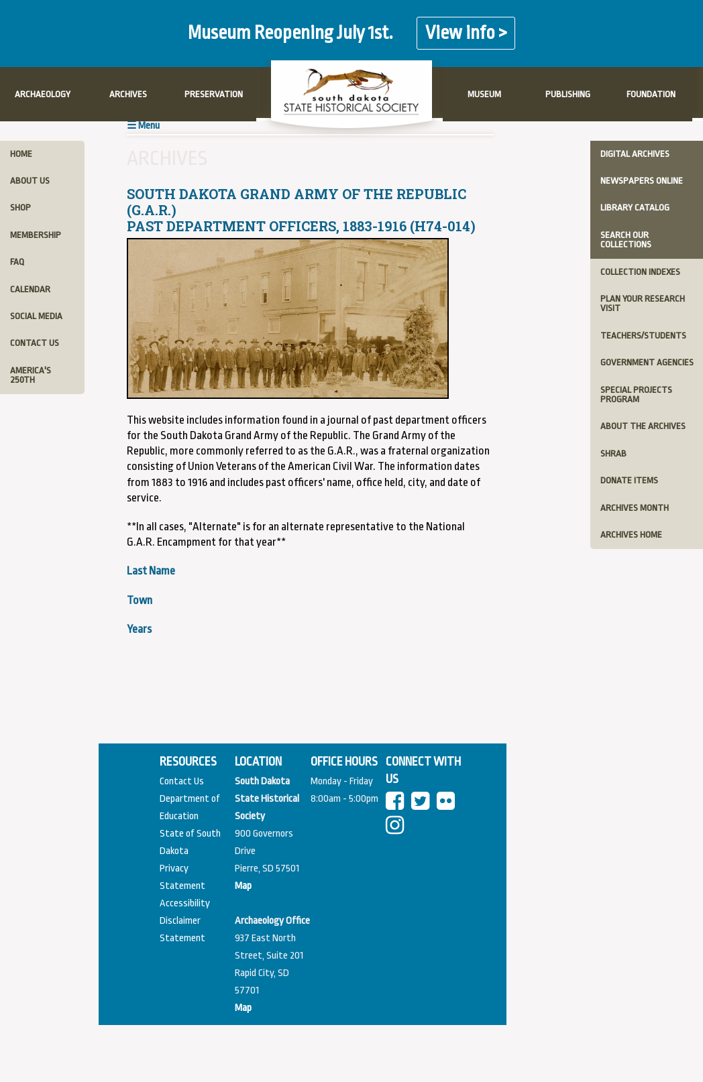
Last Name (151, 570)
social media (36, 316)
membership (35, 235)
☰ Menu (143, 125)
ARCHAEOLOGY (42, 94)
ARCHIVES (128, 94)
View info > (465, 33)
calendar (30, 289)
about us (30, 181)
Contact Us (182, 781)
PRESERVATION (213, 94)
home (21, 154)
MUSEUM (484, 94)
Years (139, 629)
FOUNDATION (651, 94)
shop (20, 207)
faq (17, 262)
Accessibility (185, 903)
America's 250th (30, 375)
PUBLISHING (567, 94)
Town (139, 600)
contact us (34, 343)
